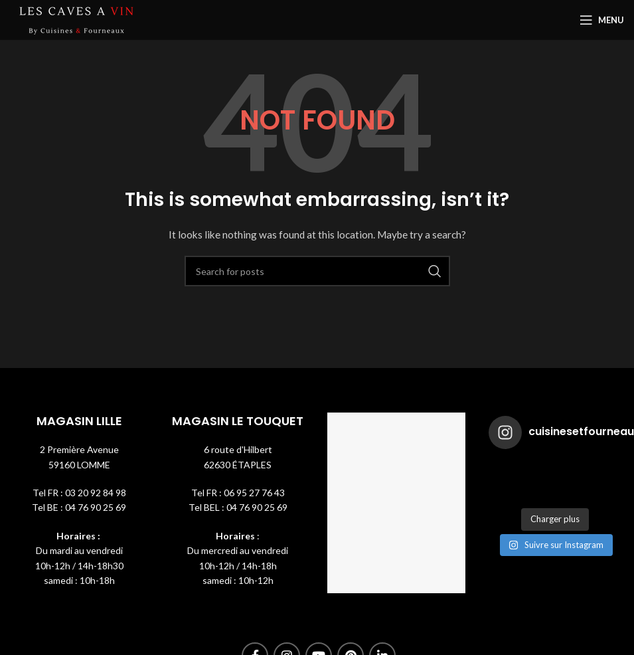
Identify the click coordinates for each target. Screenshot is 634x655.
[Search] (317, 271)
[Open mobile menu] (602, 20)
